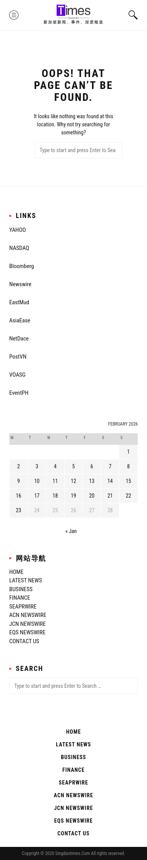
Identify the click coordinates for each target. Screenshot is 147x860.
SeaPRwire (23, 606)
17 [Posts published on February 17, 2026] (37, 496)
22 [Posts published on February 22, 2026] (128, 496)
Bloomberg (21, 266)
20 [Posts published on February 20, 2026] (92, 496)
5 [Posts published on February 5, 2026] (73, 466)
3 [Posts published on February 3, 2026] (36, 466)
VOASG (17, 374)
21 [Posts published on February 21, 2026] (110, 496)
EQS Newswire (27, 632)
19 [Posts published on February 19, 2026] (73, 496)
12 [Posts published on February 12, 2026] (73, 481)
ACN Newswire (27, 615)
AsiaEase (19, 320)
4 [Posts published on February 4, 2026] (55, 466)
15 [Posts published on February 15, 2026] (128, 481)
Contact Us (24, 641)
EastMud (19, 302)
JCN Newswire (27, 623)
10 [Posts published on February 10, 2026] (37, 481)
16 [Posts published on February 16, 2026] (18, 496)
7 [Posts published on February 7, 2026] (110, 466)
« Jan (71, 531)
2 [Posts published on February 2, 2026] (18, 466)
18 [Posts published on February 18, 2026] (55, 496)
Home (16, 571)
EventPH (18, 392)
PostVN (18, 356)
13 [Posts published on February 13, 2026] (92, 481)
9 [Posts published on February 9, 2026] (18, 481)
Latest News (25, 580)
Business (20, 589)
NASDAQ (19, 248)
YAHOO (17, 229)
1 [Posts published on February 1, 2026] (128, 452)
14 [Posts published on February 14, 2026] (110, 481)
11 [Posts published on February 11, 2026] (55, 481)
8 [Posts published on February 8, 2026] (128, 466)
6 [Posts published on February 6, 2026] (91, 466)
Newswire (20, 284)
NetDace (18, 338)
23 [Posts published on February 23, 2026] (18, 510)
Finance (19, 597)
